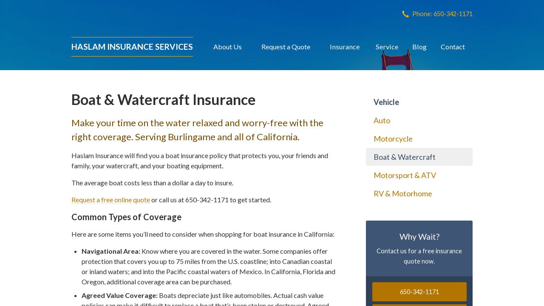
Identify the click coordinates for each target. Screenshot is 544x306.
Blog (419, 46)
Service (387, 46)
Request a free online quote (110, 200)
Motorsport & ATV (405, 175)
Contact (453, 46)
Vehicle (386, 102)
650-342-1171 (419, 291)
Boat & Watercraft (405, 157)
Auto (382, 120)
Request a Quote (285, 46)
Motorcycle (393, 138)
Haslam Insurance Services (132, 46)
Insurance (345, 46)
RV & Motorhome (403, 193)
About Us (227, 46)
